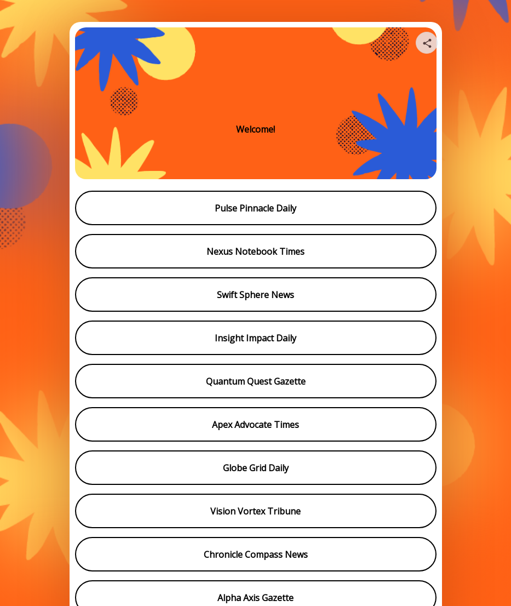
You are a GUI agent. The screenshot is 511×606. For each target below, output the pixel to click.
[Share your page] (427, 43)
